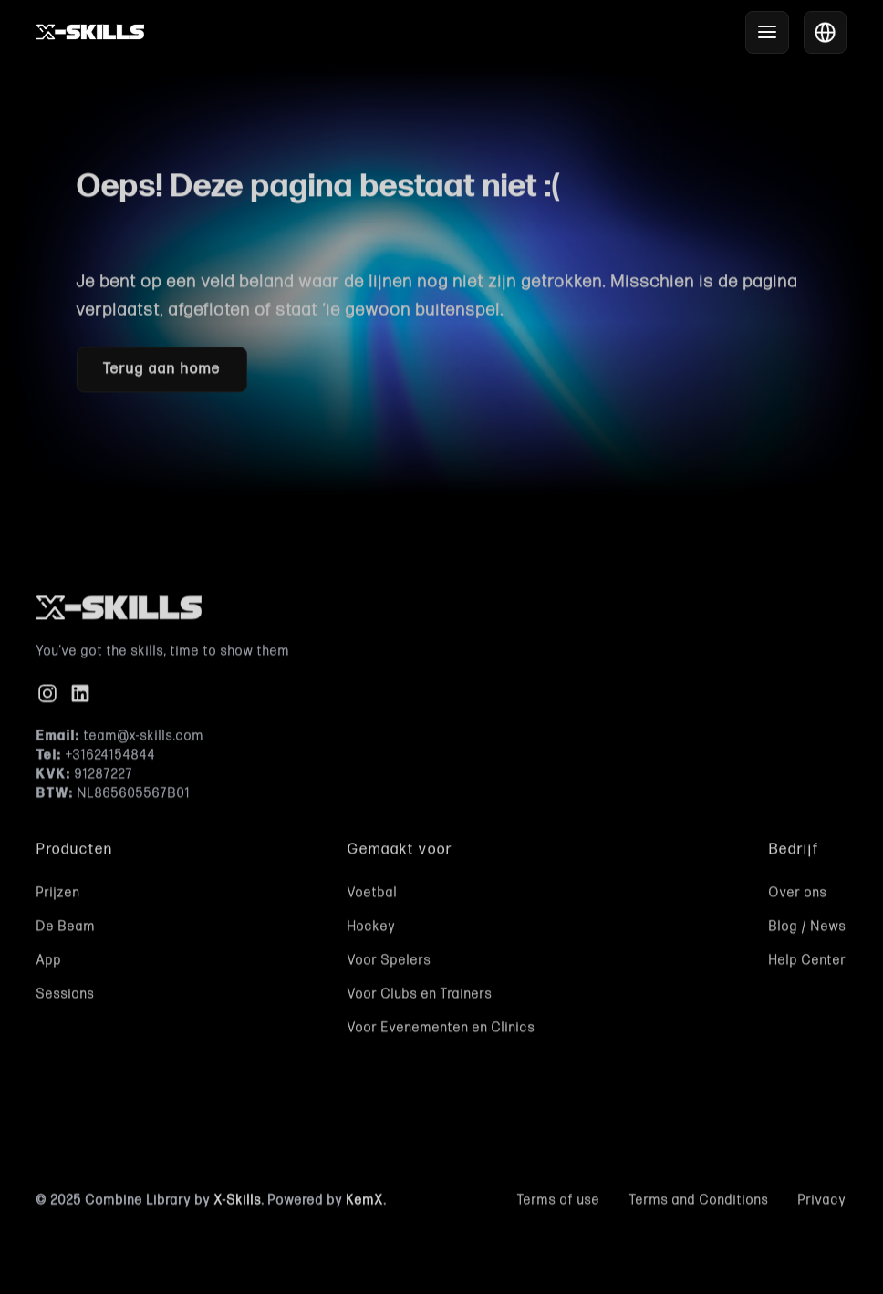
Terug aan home (162, 371)
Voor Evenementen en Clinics (441, 1031)
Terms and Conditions (699, 1203)
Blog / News (808, 929)
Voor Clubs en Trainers (420, 997)
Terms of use (558, 1203)
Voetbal (373, 896)
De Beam (66, 929)
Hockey (372, 929)
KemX (365, 1203)
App (49, 963)
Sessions (65, 997)
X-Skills (238, 1203)
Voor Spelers (389, 963)
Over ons (798, 896)
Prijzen (58, 896)
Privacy (822, 1203)
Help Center (808, 963)
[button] (767, 32)
